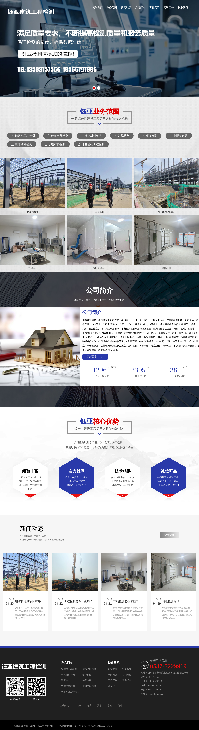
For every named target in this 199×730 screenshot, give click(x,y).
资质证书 (168, 7)
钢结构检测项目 (166, 211)
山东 (79, 705)
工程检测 (99, 211)
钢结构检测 (32, 211)
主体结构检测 (23, 144)
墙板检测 (166, 268)
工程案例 (154, 7)
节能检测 (32, 268)
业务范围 (112, 7)
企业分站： (65, 705)
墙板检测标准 (170, 601)
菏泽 (120, 705)
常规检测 (123, 135)
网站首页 (97, 7)
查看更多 (169, 534)
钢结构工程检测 (25, 135)
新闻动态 (126, 7)
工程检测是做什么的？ (78, 601)
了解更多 (92, 356)
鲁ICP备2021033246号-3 (100, 726)
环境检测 (151, 135)
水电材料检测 (56, 144)
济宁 (99, 705)
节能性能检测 (99, 268)
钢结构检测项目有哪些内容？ (29, 603)
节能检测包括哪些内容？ (126, 603)
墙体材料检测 (93, 135)
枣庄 (89, 705)
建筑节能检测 (59, 135)
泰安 (109, 705)
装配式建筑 (180, 135)
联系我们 (183, 7)
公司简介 (140, 7)
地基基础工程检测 (93, 144)
